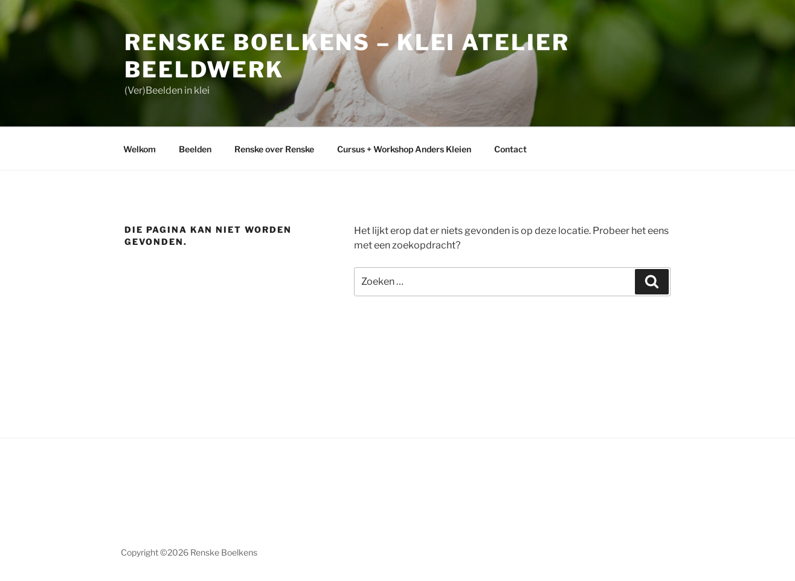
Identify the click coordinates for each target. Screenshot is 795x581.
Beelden (195, 149)
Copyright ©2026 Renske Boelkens (189, 552)
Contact (510, 149)
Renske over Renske (274, 149)
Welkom (139, 149)
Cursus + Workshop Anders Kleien (404, 149)
